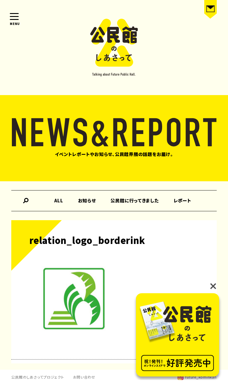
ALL (58, 200)
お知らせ (87, 200)
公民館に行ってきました (134, 200)
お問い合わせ (84, 376)
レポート (182, 200)
